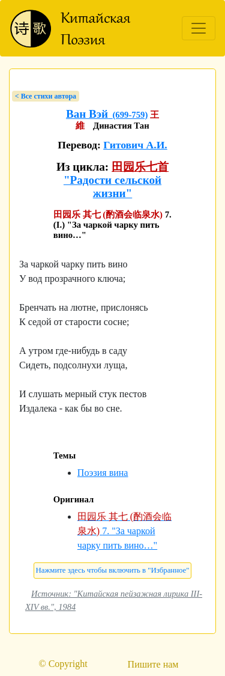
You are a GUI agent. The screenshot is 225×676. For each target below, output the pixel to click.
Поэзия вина (102, 472)
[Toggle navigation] (198, 28)
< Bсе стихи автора (45, 96)
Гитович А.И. (135, 145)
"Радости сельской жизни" (112, 186)
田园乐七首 (140, 166)
